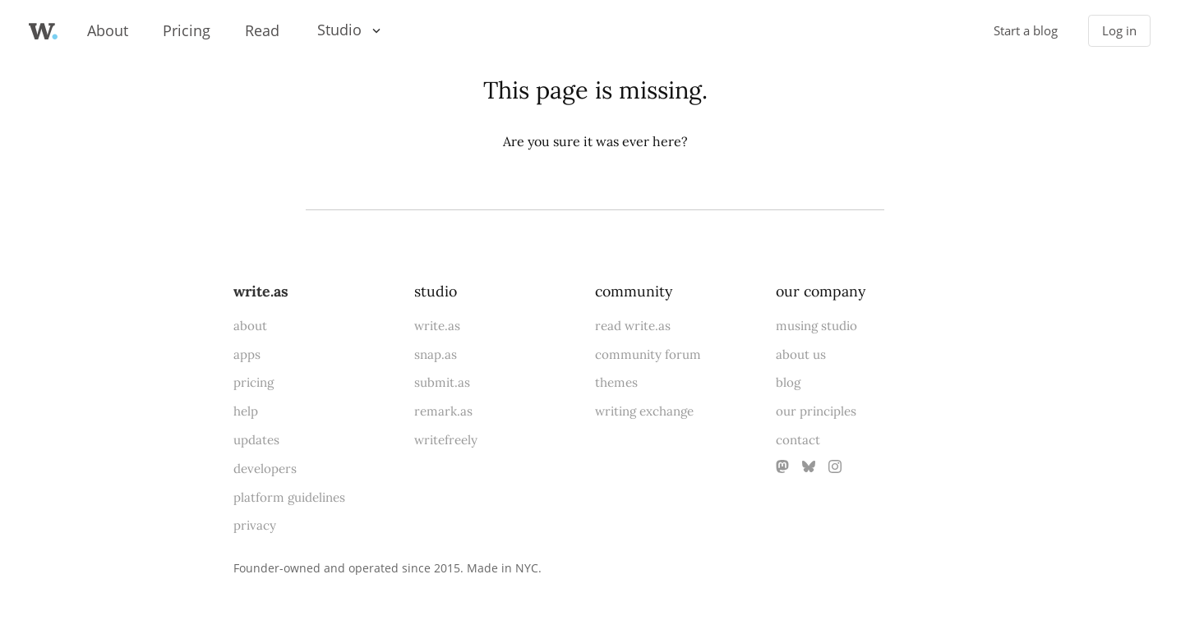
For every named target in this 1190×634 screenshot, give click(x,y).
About (107, 30)
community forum (648, 354)
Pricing (186, 30)
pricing (253, 382)
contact (798, 440)
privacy (254, 525)
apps (247, 354)
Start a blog (1026, 30)
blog (788, 382)
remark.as (443, 411)
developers (265, 468)
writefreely (445, 440)
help (245, 411)
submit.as (442, 382)
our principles (816, 411)
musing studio (816, 325)
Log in (1119, 30)
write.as (260, 291)
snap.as (435, 354)
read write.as (633, 325)
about (250, 325)
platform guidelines (289, 497)
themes (616, 382)
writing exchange (644, 411)
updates (256, 440)
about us (801, 354)
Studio (339, 29)
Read (262, 30)
